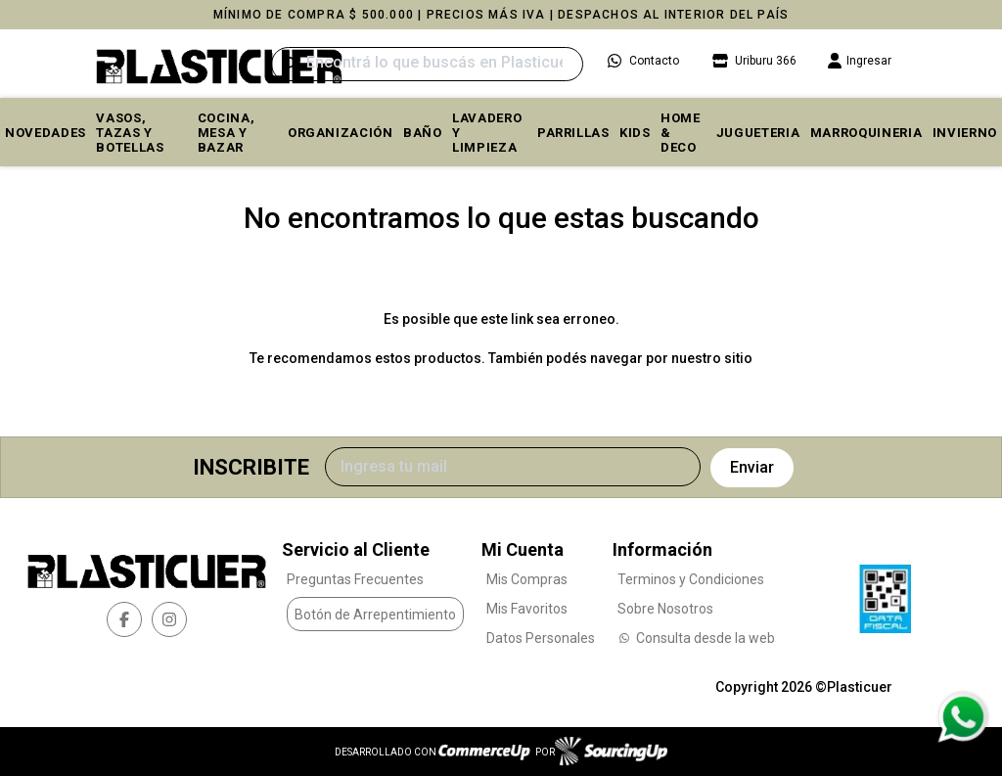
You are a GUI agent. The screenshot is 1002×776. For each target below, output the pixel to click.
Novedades (45, 132)
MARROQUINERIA (866, 132)
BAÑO (422, 132)
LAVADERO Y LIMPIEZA (487, 133)
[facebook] (124, 619)
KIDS (635, 132)
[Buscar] (427, 64)
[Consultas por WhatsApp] (962, 717)
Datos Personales (540, 638)
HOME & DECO (680, 133)
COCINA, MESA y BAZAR (226, 133)
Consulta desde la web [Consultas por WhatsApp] (696, 638)
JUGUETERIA (758, 132)
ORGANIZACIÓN (340, 132)
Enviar (752, 467)
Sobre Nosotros (665, 608)
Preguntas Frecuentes (355, 579)
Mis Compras (527, 579)
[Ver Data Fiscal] (885, 594)
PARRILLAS (573, 132)
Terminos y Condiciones (690, 579)
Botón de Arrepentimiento (375, 614)
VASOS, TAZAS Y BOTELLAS (129, 133)
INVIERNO (965, 132)
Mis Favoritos (527, 608)
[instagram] (169, 619)
